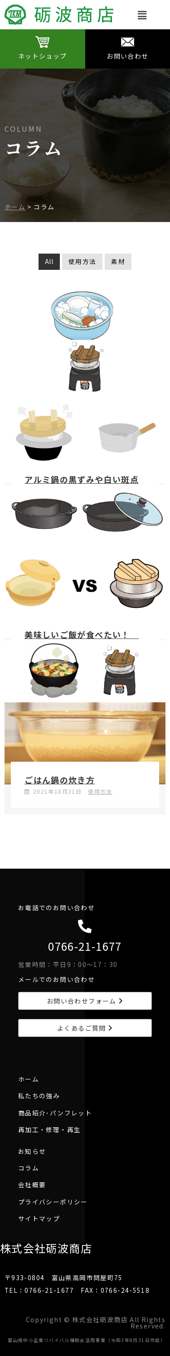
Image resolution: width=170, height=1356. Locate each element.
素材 (118, 261)
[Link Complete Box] (85, 401)
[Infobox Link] (42, 49)
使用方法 (82, 261)
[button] (142, 15)
